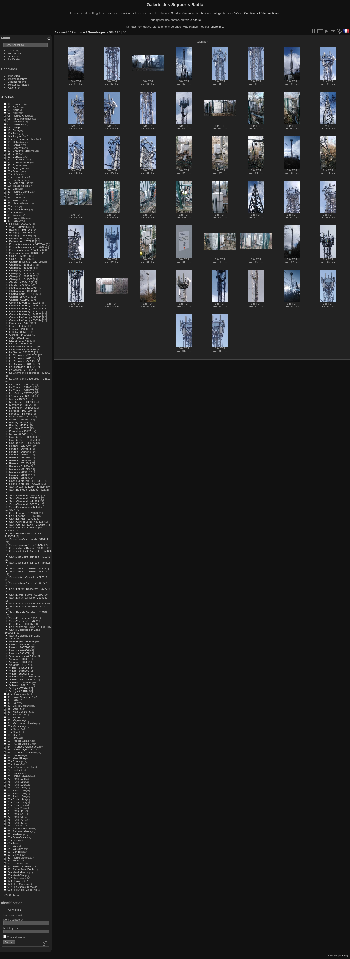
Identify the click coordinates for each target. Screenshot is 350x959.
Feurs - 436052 (18, 325)
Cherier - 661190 (19, 299)
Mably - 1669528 (19, 398)
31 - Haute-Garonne (19, 191)
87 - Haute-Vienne (18, 857)
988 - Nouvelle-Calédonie (22, 889)
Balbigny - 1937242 (20, 229)
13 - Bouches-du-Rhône (21, 139)
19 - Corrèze (14, 156)
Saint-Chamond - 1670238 (24, 495)
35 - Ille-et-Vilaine (17, 203)
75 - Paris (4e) (15, 810)
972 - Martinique (17, 878)
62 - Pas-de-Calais (18, 740)
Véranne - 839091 (19, 661)
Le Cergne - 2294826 (21, 369)
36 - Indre (13, 206)
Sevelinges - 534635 (21, 641)
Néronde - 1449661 (20, 413)
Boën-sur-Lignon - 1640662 (25, 250)
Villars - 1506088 (19, 673)
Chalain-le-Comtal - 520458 (25, 261)
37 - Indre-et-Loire (18, 209)
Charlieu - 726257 (19, 285)
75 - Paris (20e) (16, 807)
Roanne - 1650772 (20, 454)
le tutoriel (195, 20)
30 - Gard (13, 188)
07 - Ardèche (14, 121)
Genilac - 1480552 (20, 334)
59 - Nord (12, 731)
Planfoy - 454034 (19, 425)
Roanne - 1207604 (20, 445)
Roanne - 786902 (19, 474)
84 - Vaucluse (15, 848)
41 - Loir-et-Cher (17, 217)
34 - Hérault (14, 200)
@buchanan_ (190, 26)
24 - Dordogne (15, 168)
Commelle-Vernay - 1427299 (26, 308)
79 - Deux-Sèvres (17, 837)
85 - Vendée (14, 851)
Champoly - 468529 (20, 276)
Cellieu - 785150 (19, 258)
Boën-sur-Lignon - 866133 (24, 252)
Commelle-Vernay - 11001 (24, 302)
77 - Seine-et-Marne (19, 831)
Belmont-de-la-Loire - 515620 (26, 247)
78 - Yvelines (14, 834)
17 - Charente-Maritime (21, 150)
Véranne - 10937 (19, 658)
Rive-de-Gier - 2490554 (23, 439)
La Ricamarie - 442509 (22, 358)
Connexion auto (14, 937)
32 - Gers (12, 194)
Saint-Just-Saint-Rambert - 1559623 (30, 550)
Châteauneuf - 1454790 (23, 287)
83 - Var (12, 845)
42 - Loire (13, 220)
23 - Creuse (14, 165)
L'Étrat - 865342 (18, 343)
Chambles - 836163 (20, 267)
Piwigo (345, 955)
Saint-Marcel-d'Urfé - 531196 (26, 594)
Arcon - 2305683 (19, 226)
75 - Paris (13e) (16, 787)
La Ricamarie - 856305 (22, 366)
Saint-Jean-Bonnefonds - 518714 (28, 539)
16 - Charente (15, 147)
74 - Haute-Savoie (18, 775)
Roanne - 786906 (19, 477)
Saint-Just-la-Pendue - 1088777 (28, 583)
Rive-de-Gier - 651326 (22, 442)
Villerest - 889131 (19, 685)
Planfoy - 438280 (19, 422)
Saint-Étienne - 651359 (22, 515)
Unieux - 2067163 (19, 647)
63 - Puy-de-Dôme (18, 743)
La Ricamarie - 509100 (22, 361)
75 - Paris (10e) (16, 778)
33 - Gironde (14, 197)
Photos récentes (17, 78)
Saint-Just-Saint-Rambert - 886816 (29, 562)
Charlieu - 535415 (19, 282)
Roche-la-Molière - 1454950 (25, 480)
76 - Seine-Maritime (19, 828)
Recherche (14, 53)
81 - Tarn (12, 842)
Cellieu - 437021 (19, 255)
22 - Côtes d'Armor (18, 162)
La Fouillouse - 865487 (22, 349)
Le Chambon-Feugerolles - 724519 (29, 378)
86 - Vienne (14, 854)
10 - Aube (13, 130)
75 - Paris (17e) (16, 799)
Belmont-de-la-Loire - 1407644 (27, 244)
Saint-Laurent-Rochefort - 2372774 (29, 588)
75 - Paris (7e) (15, 819)
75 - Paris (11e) (16, 781)
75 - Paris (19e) (16, 805)
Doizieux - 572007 (20, 323)
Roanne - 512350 (19, 466)
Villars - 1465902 (19, 670)
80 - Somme (14, 840)
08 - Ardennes (15, 124)
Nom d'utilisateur (13, 919)
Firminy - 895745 (19, 331)
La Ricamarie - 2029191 (23, 355)
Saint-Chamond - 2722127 (24, 498)
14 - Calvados (15, 141)
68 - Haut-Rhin (16, 758)
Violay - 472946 (18, 688)
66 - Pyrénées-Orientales (22, 752)
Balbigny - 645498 (20, 235)
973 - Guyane (15, 880)
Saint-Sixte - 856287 (21, 623)
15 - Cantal (13, 144)
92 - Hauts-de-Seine (19, 866)
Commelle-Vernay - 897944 (25, 320)
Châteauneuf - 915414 (22, 293)
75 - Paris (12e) (16, 784)
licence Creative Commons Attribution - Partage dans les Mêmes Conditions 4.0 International (220, 13)
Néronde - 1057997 (20, 410)
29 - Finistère (15, 179)
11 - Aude (13, 133)
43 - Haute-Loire (17, 694)
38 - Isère (13, 212)
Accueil (60, 32)
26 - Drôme (14, 174)
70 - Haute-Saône (17, 764)
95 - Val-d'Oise (16, 875)
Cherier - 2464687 (20, 296)
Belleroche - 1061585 (21, 238)
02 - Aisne (13, 109)
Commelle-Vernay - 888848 (25, 317)
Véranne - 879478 (19, 664)
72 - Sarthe (13, 769)
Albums (7, 97)
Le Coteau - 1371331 (21, 384)
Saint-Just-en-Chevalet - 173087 (28, 568)
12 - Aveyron (14, 136)
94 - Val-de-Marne (18, 872)
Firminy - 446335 (19, 328)
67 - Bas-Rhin (15, 755)
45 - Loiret (13, 699)
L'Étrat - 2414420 (19, 340)
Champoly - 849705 (20, 279)
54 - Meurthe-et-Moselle (21, 723)
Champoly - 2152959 (21, 273)
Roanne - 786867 (19, 472)
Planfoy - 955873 (19, 428)
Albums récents (17, 81)
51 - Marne (13, 717)
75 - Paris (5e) (15, 813)
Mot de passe (11, 928)
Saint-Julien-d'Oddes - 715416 (27, 547)
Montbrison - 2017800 (22, 401)
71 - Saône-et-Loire (18, 767)
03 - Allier (12, 112)
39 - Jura (12, 214)
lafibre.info (216, 26)
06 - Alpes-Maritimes (19, 118)
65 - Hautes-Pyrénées (20, 749)
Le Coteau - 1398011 (21, 387)
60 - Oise (12, 734)
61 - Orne (13, 737)
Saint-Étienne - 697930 (22, 518)
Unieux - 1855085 (19, 644)
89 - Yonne (13, 860)
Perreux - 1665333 (20, 223)
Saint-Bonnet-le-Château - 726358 (29, 489)
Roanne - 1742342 (20, 463)
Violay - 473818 (18, 691)
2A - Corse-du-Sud (18, 182)
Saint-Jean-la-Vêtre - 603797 (26, 545)
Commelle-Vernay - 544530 (25, 314)
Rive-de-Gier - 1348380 (23, 436)
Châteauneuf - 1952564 (23, 290)
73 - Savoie (14, 772)
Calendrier (14, 87)
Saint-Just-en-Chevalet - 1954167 (29, 571)
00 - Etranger (15, 103)
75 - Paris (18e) (16, 802)
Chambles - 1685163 (21, 264)
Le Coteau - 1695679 (21, 390)
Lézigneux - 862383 (20, 396)
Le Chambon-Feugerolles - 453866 (29, 372)
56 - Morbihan (15, 726)
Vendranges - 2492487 (22, 656)
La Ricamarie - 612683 (22, 363)
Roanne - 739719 (19, 469)
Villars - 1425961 (19, 667)
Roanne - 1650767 (20, 451)
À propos (13, 56)
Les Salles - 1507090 (21, 393)
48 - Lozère (14, 708)
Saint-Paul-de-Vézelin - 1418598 (28, 612)
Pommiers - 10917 (20, 431)
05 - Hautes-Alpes (18, 115)
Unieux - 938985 (19, 653)
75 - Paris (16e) (16, 796)
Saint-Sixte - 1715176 (22, 620)
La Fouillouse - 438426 (22, 346)
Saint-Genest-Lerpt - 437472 (26, 521)
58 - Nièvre (13, 729)
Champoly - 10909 (20, 270)
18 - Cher (12, 153)
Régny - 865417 (18, 434)
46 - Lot (11, 702)
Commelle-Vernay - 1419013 (26, 305)
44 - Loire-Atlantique (19, 696)
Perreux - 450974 (19, 419)
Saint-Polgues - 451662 (23, 618)
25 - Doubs (13, 171)
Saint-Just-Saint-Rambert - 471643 (29, 556)
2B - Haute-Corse (17, 185)
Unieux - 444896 (19, 650)
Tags (11, 50)
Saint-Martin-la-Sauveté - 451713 (28, 606)
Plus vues (14, 75)
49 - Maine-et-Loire (18, 711)
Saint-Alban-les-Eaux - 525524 (27, 486)
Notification (14, 59)
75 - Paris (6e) (15, 816)
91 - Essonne (15, 863)
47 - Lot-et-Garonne (19, 705)
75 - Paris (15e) (16, 793)
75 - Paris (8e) (15, 822)
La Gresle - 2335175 (21, 352)
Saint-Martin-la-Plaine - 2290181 (28, 597)
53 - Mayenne (15, 720)
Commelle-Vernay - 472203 (25, 311)
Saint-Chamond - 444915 (24, 501)
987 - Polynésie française (22, 886)
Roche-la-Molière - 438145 (24, 483)
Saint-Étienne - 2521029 (23, 512)
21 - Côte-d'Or (15, 159)
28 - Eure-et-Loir (17, 176)
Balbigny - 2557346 (20, 232)
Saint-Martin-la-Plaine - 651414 (27, 603)
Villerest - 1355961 (20, 682)
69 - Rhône (13, 761)
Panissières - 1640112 (22, 416)
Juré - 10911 (16, 337)
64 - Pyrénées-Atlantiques (22, 746)
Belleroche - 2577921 (21, 241)
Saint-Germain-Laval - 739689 (27, 524)
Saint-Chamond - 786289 (24, 504)
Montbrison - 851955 (21, 407)
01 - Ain (11, 106)
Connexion (14, 909)
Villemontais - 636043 (22, 679)
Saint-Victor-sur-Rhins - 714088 (27, 626)
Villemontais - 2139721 (22, 676)
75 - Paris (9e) (15, 825)
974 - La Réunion (17, 883)
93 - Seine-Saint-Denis (20, 869)
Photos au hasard (18, 84)
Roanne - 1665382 (20, 460)
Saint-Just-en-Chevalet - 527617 (28, 577)
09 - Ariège (13, 127)
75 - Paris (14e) (16, 790)
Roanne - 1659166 (20, 457)
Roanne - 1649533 (20, 448)
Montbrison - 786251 (21, 404)
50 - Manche (14, 714)
